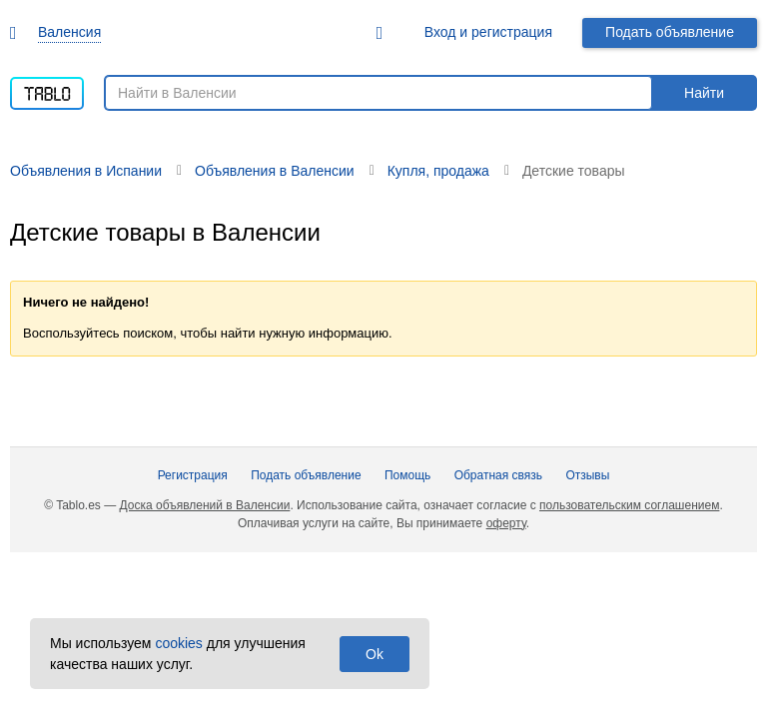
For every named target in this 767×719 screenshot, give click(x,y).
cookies (178, 643)
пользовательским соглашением (629, 505)
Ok (375, 654)
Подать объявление (669, 32)
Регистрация (193, 475)
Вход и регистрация (488, 32)
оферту (506, 523)
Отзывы (587, 475)
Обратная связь (498, 475)
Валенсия (69, 32)
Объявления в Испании (86, 171)
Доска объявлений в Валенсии (205, 505)
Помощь (407, 475)
